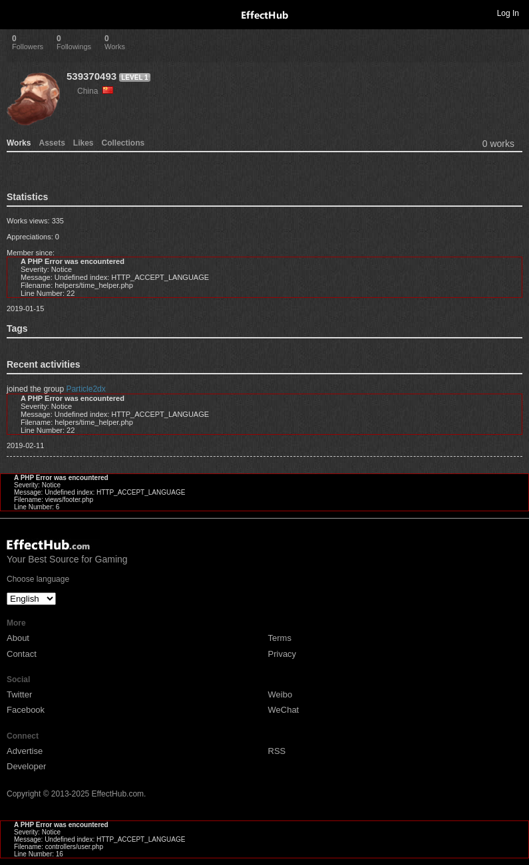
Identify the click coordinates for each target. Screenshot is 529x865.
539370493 (91, 76)
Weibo (280, 694)
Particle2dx (85, 389)
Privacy (282, 654)
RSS (277, 751)
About (18, 638)
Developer (26, 766)
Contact (22, 654)
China (95, 91)
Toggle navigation (16, 12)
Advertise (25, 751)
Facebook (26, 710)
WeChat (283, 710)
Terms (279, 638)
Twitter (19, 694)
